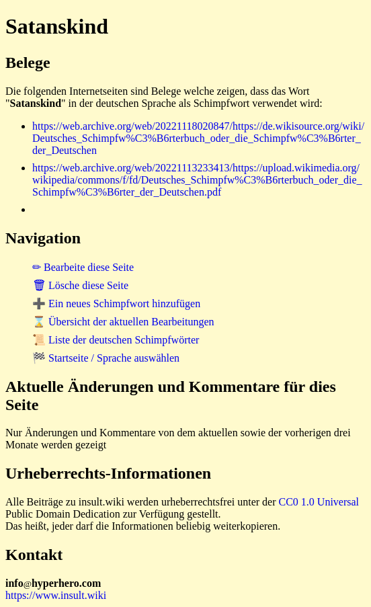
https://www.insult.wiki (55, 595)
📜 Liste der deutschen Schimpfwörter (115, 340)
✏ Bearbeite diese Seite (83, 267)
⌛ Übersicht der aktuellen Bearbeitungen (123, 321)
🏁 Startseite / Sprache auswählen (105, 358)
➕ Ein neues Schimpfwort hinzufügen (116, 303)
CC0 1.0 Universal (319, 502)
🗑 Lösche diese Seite (80, 285)
